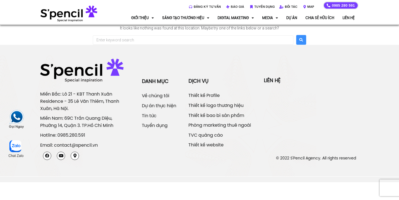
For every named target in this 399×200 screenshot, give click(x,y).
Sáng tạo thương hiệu (185, 18)
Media (270, 18)
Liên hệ (348, 17)
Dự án (291, 17)
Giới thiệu (142, 18)
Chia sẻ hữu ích (319, 17)
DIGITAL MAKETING (236, 18)
